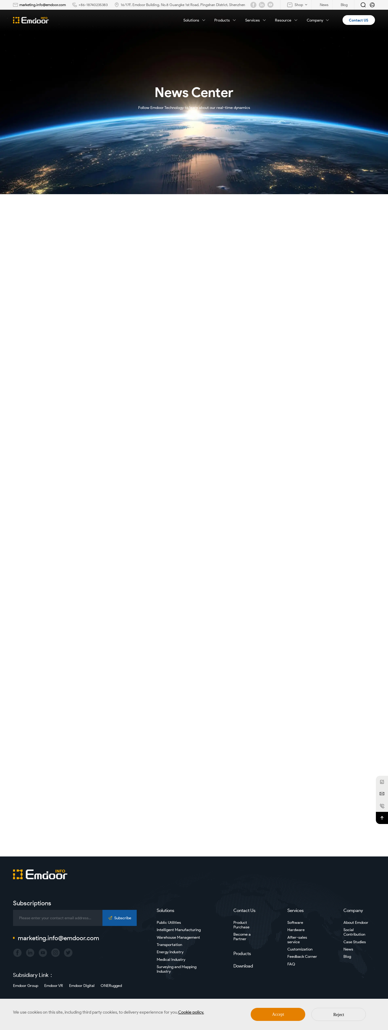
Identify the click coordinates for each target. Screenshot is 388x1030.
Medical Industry (171, 959)
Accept (278, 1014)
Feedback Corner (302, 956)
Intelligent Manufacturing (179, 929)
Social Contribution (354, 932)
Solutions (194, 20)
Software (295, 922)
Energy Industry (170, 952)
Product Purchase (241, 924)
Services (256, 20)
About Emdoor (355, 922)
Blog (347, 956)
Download (243, 966)
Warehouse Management (178, 937)
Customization (300, 949)
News (348, 949)
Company (318, 20)
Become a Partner (242, 936)
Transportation (169, 944)
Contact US (358, 20)
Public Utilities (169, 922)
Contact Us (244, 910)
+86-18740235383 (93, 4)
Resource (286, 20)
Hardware (296, 929)
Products (225, 20)
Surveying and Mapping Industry (176, 969)
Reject (338, 1014)
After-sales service (297, 939)
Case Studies (354, 942)
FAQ (291, 964)
